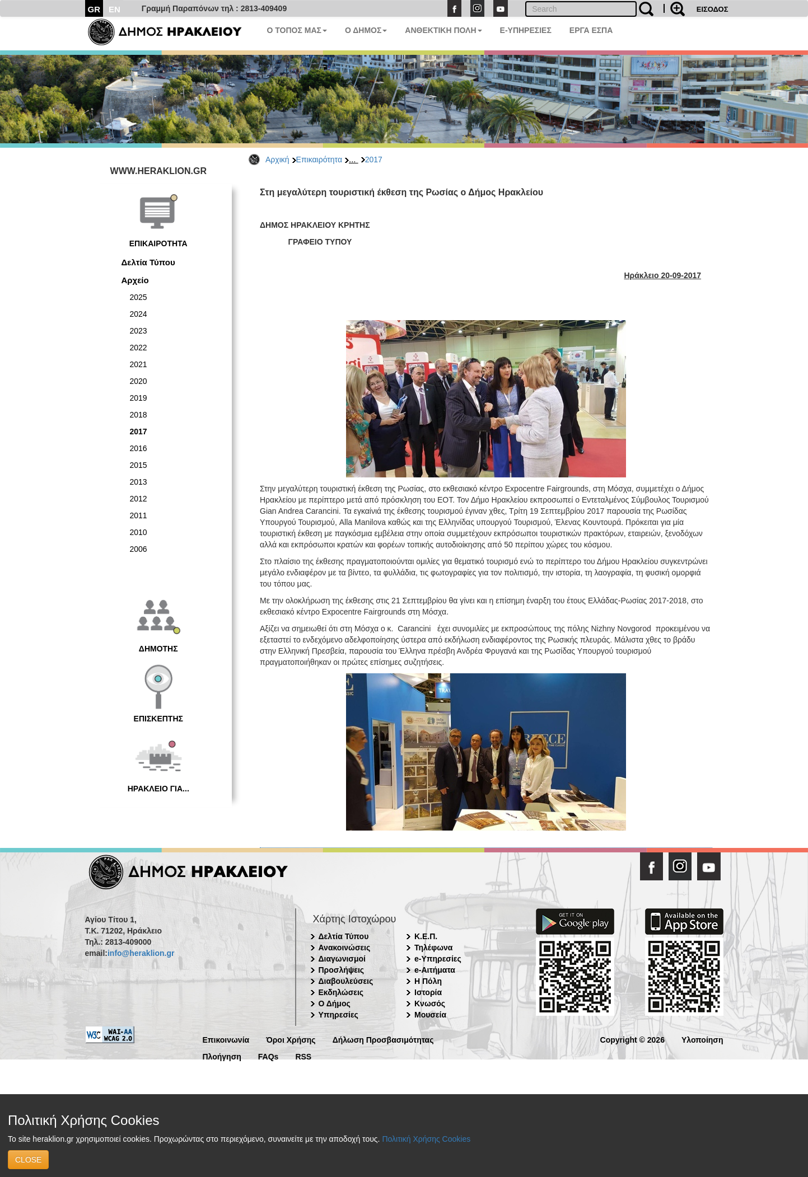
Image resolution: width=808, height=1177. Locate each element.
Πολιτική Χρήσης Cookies (426, 1138)
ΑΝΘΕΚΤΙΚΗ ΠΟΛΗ (443, 30)
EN (114, 9)
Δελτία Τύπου (148, 262)
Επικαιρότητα (319, 159)
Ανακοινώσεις (345, 947)
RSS (303, 1055)
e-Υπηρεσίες (437, 958)
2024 (138, 314)
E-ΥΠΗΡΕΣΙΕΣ (526, 30)
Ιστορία (428, 992)
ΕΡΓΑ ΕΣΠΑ (591, 30)
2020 (138, 381)
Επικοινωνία (226, 1039)
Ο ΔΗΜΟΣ (366, 30)
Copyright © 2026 (632, 1039)
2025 (138, 297)
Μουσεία (430, 1014)
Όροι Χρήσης (291, 1039)
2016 (138, 448)
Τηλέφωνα (433, 947)
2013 (138, 481)
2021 (138, 364)
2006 (138, 549)
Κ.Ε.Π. (425, 936)
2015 (138, 465)
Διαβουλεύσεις (346, 981)
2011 (138, 515)
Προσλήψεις (342, 969)
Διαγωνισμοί (342, 958)
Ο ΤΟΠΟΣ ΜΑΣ (297, 30)
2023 (138, 330)
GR (94, 9)
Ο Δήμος (335, 1003)
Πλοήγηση (222, 1055)
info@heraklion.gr (141, 953)
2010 (138, 532)
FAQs (268, 1055)
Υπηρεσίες (338, 1014)
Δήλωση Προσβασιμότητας (383, 1039)
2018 (138, 414)
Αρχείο (135, 280)
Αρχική (277, 159)
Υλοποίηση (702, 1039)
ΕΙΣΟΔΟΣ (712, 9)
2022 (138, 347)
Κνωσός (429, 1003)
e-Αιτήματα (434, 969)
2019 (138, 397)
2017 (373, 159)
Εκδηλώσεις (341, 992)
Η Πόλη (428, 981)
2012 (138, 498)
